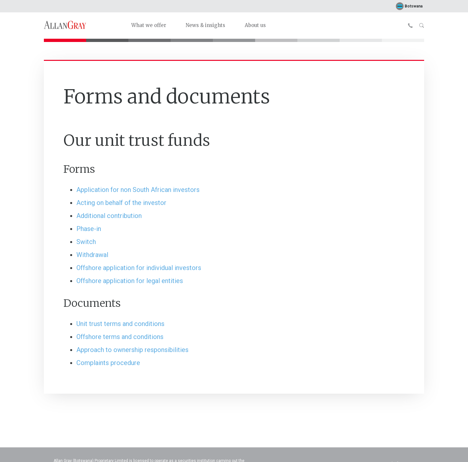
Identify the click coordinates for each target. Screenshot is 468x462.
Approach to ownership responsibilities (132, 350)
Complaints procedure (108, 363)
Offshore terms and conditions (119, 337)
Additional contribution (109, 216)
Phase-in (88, 229)
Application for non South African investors (138, 190)
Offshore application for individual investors (138, 268)
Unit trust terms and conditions (120, 324)
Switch (86, 242)
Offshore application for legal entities (129, 281)
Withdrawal (92, 255)
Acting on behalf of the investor (121, 203)
